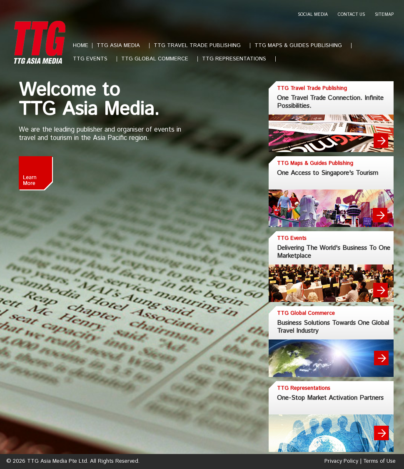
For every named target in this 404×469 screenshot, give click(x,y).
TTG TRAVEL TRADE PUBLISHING (200, 46)
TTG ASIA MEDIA (122, 46)
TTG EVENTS (93, 59)
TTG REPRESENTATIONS (237, 59)
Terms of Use (379, 461)
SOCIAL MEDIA (313, 15)
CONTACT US (351, 15)
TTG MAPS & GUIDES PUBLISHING (301, 46)
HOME (80, 46)
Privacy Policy (341, 461)
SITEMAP (384, 15)
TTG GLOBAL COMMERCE (158, 59)
